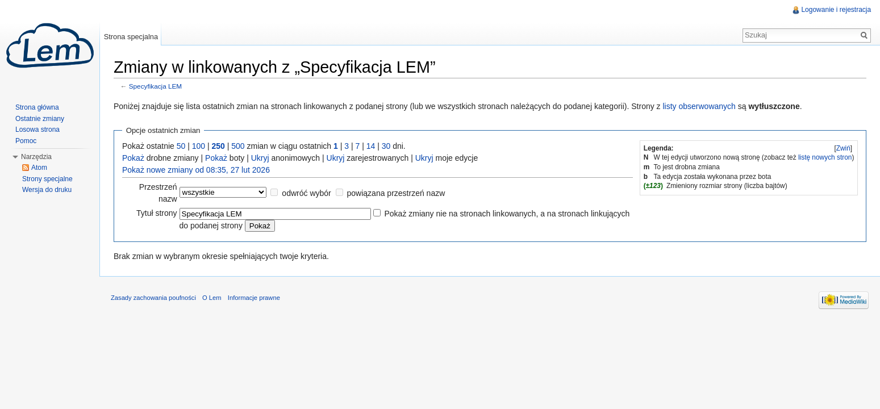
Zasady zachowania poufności (154, 297)
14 (371, 146)
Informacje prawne (254, 297)
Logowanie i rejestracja (836, 10)
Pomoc (25, 141)
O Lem (212, 297)
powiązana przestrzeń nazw (396, 193)
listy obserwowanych (700, 106)
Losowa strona (37, 129)
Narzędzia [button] (36, 157)
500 (238, 146)
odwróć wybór (306, 193)
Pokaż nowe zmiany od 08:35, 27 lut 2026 (196, 169)
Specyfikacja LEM (156, 86)
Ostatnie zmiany (39, 119)
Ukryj (261, 157)
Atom (39, 168)
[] (843, 148)
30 (386, 146)
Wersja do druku (47, 190)
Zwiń (843, 148)
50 (181, 146)
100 (199, 146)
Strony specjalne (47, 179)
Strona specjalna (131, 36)
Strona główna (37, 107)
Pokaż (134, 157)
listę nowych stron (825, 157)
